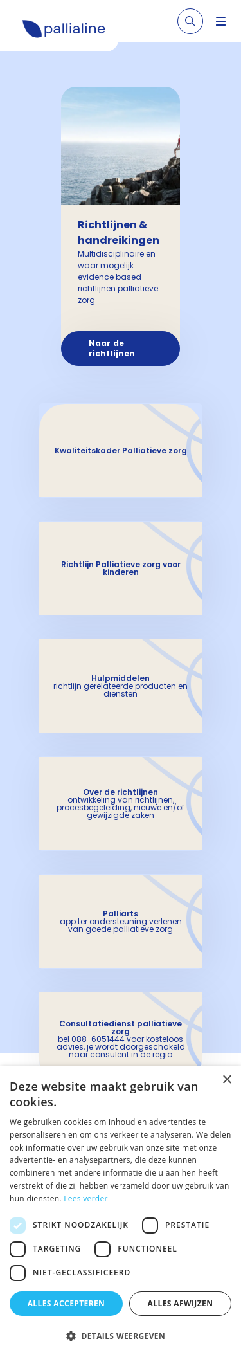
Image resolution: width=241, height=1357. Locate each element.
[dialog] (120, 1211)
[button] (120, 1335)
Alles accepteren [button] (66, 1303)
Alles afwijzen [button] (180, 1303)
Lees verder (86, 1198)
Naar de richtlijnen (112, 348)
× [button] (226, 1080)
